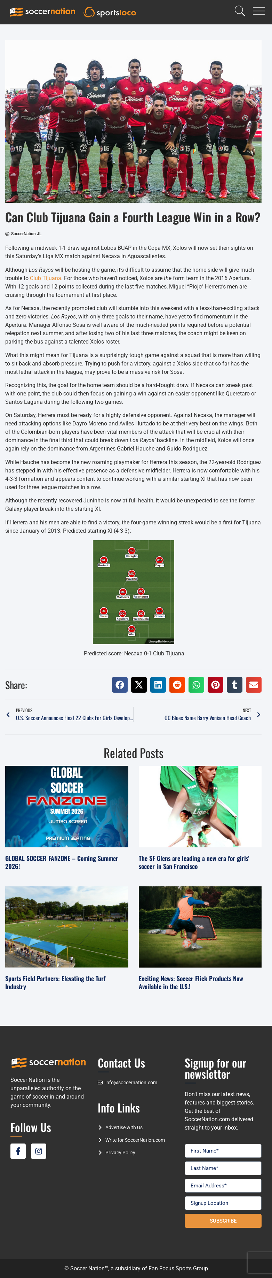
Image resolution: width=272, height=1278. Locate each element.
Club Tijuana (45, 278)
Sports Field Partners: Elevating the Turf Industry (55, 982)
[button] (120, 685)
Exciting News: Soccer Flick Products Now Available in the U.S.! (191, 982)
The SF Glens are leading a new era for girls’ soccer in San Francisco (194, 862)
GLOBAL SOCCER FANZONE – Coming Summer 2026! (61, 862)
